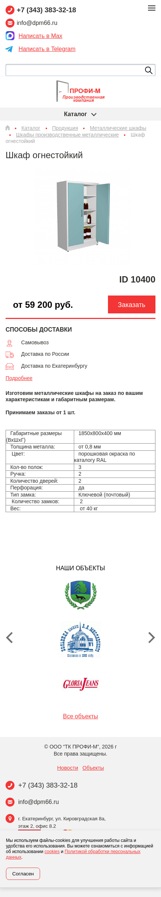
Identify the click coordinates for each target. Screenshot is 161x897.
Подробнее (19, 378)
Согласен (23, 874)
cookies (52, 851)
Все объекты (80, 716)
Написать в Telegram (47, 49)
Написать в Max (40, 36)
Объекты (93, 768)
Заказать (131, 305)
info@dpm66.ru (38, 802)
